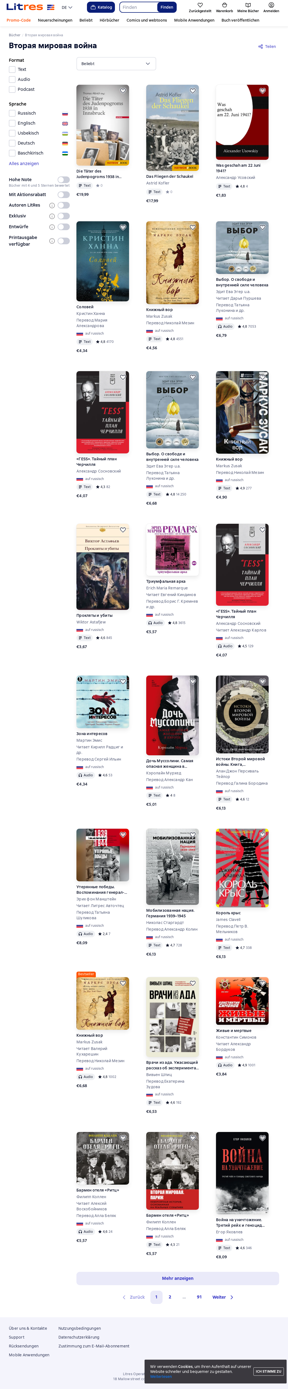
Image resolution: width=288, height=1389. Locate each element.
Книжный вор (159, 309)
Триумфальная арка (166, 581)
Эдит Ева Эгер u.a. (233, 291)
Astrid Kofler (157, 183)
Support (16, 1337)
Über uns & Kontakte (28, 1328)
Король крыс (228, 912)
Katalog (101, 7)
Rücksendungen (23, 1346)
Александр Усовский (235, 177)
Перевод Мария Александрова (91, 323)
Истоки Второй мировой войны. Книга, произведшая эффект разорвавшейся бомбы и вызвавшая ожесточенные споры (242, 761)
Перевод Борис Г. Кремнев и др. (172, 604)
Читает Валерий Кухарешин (91, 1051)
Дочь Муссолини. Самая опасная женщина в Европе (169, 763)
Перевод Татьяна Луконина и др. (233, 307)
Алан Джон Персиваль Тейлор (237, 774)
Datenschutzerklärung (79, 1337)
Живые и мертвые (233, 1030)
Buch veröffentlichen (240, 20)
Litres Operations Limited (144, 1374)
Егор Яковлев (229, 1231)
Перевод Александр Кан (169, 779)
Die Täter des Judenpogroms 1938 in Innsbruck (97, 174)
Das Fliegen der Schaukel (169, 176)
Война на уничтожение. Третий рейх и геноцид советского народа (239, 1222)
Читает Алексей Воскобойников (91, 1206)
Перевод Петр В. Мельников (232, 929)
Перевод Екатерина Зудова (165, 1084)
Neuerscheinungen (55, 20)
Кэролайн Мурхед (163, 773)
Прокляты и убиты (94, 615)
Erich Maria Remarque (167, 588)
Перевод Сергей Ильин (98, 759)
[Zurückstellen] (123, 91)
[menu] (67, 7)
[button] (223, 1297)
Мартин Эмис (89, 740)
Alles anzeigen (24, 163)
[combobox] (138, 7)
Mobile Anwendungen (194, 20)
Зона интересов (92, 733)
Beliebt (85, 20)
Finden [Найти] (167, 7)
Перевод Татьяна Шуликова (93, 915)
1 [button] (156, 1297)
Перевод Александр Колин (171, 929)
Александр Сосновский (98, 471)
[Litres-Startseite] (31, 7)
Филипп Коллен (91, 1196)
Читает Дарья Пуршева (238, 298)
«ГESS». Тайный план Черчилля (96, 461)
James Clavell (228, 919)
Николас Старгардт (165, 922)
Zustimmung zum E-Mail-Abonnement (94, 1346)
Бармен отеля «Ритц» (97, 1190)
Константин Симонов (236, 1037)
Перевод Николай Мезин (170, 322)
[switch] (64, 179)
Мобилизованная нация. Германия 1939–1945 (170, 913)
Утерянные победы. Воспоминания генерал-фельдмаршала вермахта (101, 889)
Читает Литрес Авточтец (100, 905)
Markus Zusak (159, 316)
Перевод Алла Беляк (96, 1215)
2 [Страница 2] (170, 1297)
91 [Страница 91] (199, 1297)
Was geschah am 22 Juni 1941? (238, 168)
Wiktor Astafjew (91, 622)
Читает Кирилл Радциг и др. (99, 749)
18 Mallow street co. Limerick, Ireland (143, 1379)
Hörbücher (109, 20)
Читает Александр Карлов (241, 630)
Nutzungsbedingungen (79, 1328)
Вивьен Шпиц (159, 1074)
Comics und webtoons (147, 20)
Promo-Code (19, 20)
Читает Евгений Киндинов (171, 594)
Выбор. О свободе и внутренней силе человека (242, 282)
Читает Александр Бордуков (233, 1046)
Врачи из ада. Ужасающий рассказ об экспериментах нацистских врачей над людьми (172, 1065)
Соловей (85, 306)
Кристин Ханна (90, 313)
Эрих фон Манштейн (96, 899)
